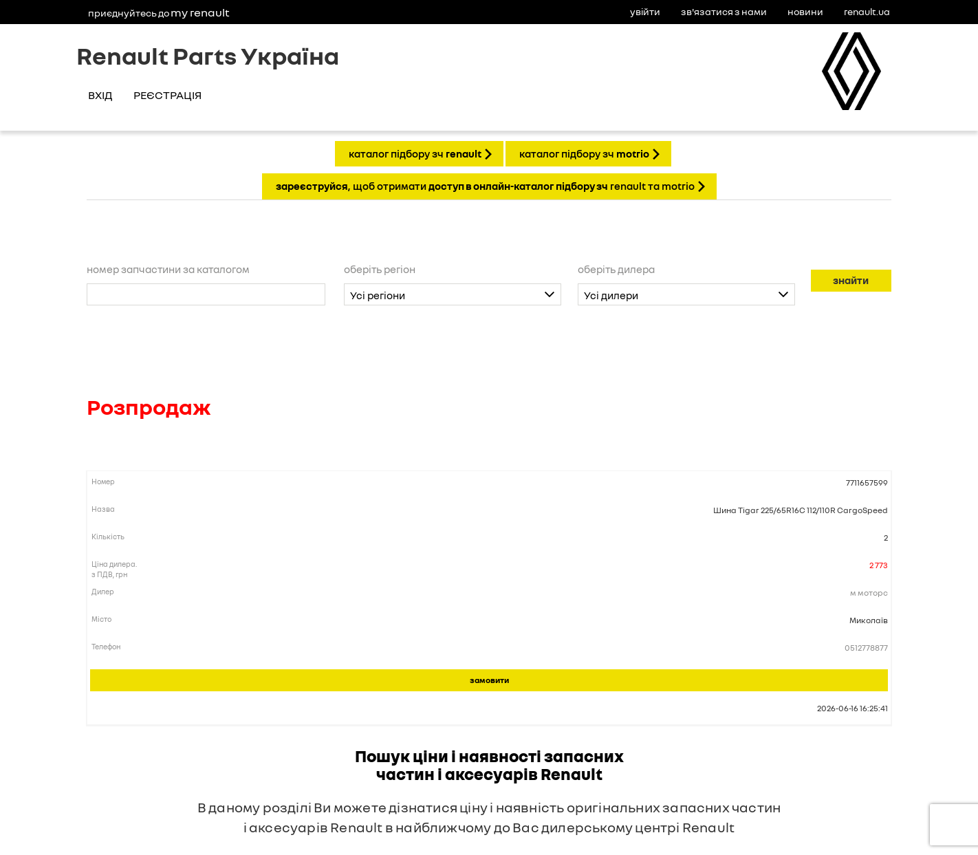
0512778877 (866, 647)
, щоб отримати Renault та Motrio (485, 186)
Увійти (645, 11)
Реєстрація (167, 95)
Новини (805, 11)
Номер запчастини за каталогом (168, 269)
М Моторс (869, 592)
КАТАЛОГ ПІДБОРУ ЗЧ (415, 153)
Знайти (851, 280)
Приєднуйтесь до (159, 12)
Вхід (100, 95)
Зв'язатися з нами (724, 11)
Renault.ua (867, 11)
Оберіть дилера (616, 269)
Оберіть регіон (379, 269)
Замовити (489, 680)
